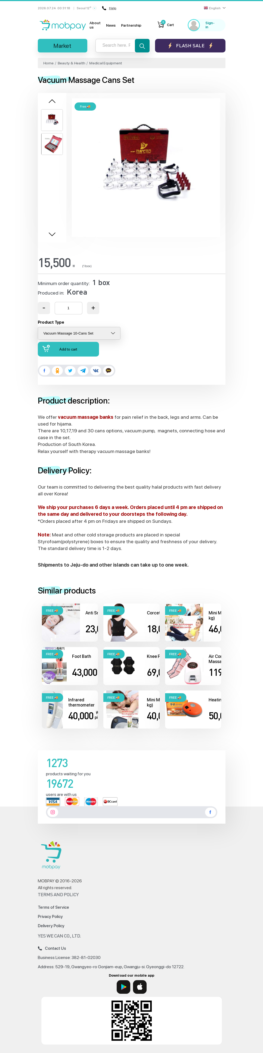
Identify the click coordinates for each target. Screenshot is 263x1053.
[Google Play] (123, 987)
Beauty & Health (71, 63)
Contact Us (52, 948)
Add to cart (59, 348)
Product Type (51, 322)
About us (95, 25)
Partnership (131, 25)
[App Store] (140, 987)
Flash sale (190, 45)
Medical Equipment (105, 63)
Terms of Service (53, 907)
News (111, 25)
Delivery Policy (51, 925)
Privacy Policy (50, 916)
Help (109, 8)
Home (48, 63)
